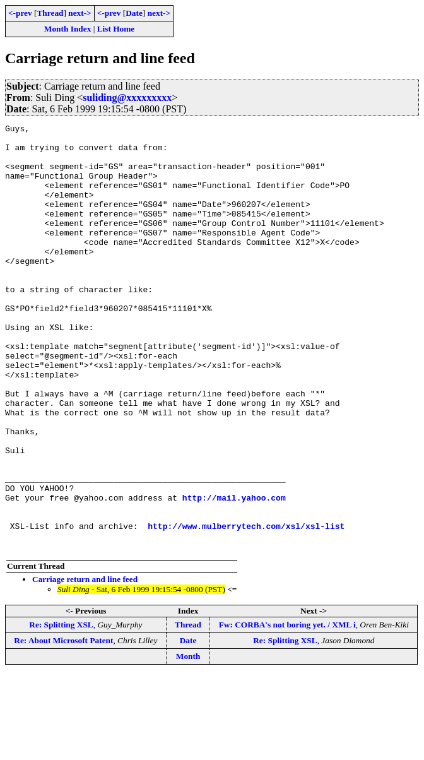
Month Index (67, 28)
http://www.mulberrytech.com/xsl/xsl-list (246, 607)
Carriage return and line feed (85, 664)
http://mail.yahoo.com (234, 573)
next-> (79, 13)
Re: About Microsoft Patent (63, 725)
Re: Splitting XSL (61, 710)
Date (134, 13)
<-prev (20, 13)
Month (188, 741)
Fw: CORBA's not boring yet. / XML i (287, 710)
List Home (116, 28)
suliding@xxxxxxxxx (127, 97)
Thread (50, 13)
